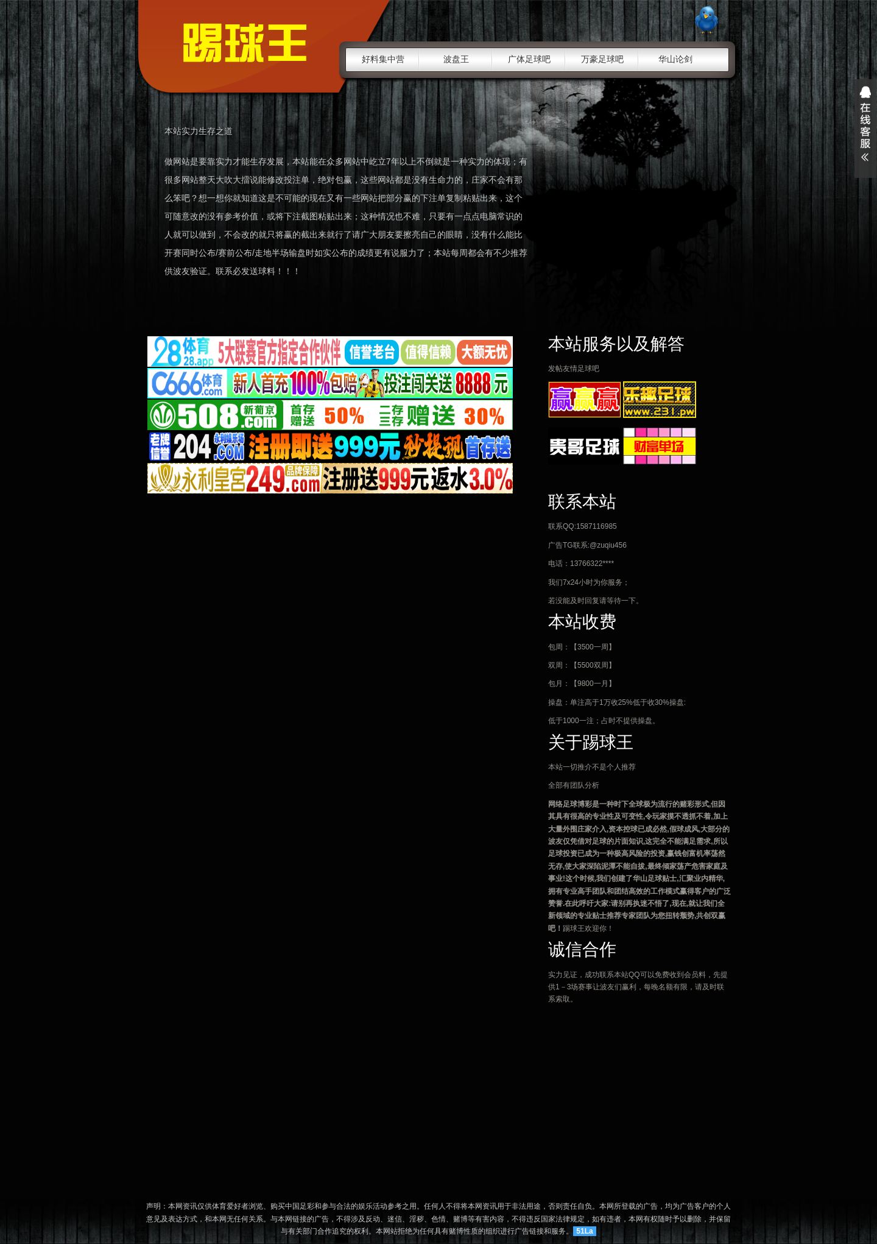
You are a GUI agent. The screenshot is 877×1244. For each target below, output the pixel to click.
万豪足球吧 (602, 59)
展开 (865, 128)
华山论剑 (675, 59)
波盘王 (456, 59)
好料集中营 (383, 59)
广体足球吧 (529, 59)
